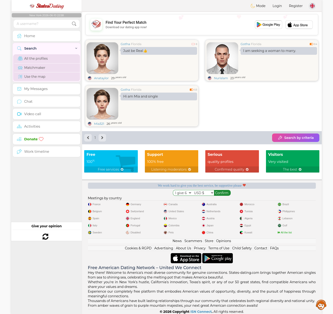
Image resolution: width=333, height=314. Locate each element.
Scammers (193, 241)
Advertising (163, 248)
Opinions (223, 241)
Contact (260, 248)
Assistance (321, 304)
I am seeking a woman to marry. (269, 51)
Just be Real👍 (135, 51)
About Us (183, 248)
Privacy (200, 248)
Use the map (31, 76)
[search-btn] (74, 24)
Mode (258, 6)
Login (277, 6)
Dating (46, 5)
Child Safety (242, 248)
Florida (136, 44)
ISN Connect (201, 312)
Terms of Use (219, 248)
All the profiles (33, 58)
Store (209, 241)
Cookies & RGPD (138, 248)
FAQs (274, 248)
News (177, 241)
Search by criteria (296, 137)
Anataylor (101, 78)
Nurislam (221, 78)
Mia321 (99, 124)
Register (296, 6)
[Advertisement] (201, 24)
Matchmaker (31, 67)
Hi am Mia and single (140, 96)
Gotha (125, 44)
